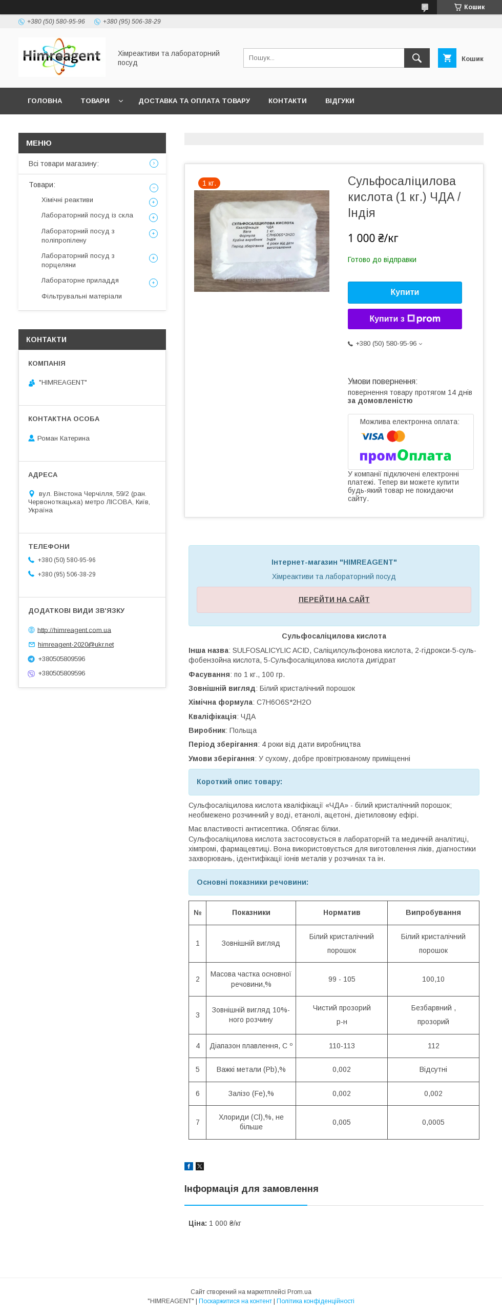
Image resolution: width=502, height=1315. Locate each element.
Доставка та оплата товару (194, 101)
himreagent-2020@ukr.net (76, 644)
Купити (405, 292)
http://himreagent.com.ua (74, 629)
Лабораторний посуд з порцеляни (78, 260)
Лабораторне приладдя (80, 280)
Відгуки (339, 101)
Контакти (287, 101)
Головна (45, 101)
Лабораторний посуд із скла (87, 215)
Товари (95, 101)
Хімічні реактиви (67, 200)
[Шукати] (417, 58)
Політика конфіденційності (315, 1301)
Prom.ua (299, 1292)
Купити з (404, 319)
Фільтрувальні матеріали (81, 296)
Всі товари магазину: (64, 164)
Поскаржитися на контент (235, 1301)
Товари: (42, 185)
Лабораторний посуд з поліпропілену (78, 235)
